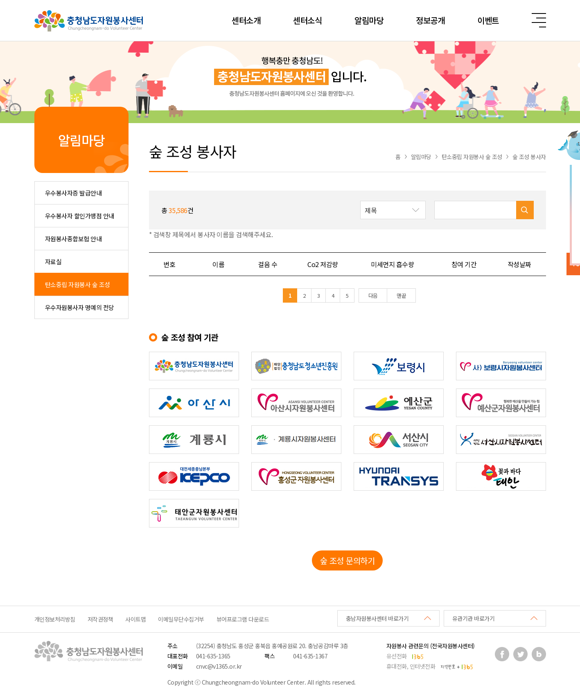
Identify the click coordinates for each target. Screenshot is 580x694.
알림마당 (368, 20)
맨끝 (401, 295)
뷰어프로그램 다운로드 (243, 619)
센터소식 (307, 20)
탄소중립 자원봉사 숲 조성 (77, 284)
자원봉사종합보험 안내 (73, 238)
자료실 (53, 261)
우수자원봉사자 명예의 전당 (79, 307)
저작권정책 (100, 619)
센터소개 (246, 20)
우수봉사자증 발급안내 (73, 193)
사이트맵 (135, 619)
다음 (373, 295)
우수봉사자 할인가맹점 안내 (79, 215)
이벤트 (488, 20)
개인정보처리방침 (54, 619)
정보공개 (430, 20)
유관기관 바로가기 (473, 618)
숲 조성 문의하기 (347, 560)
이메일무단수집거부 (181, 619)
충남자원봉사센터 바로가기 (377, 618)
